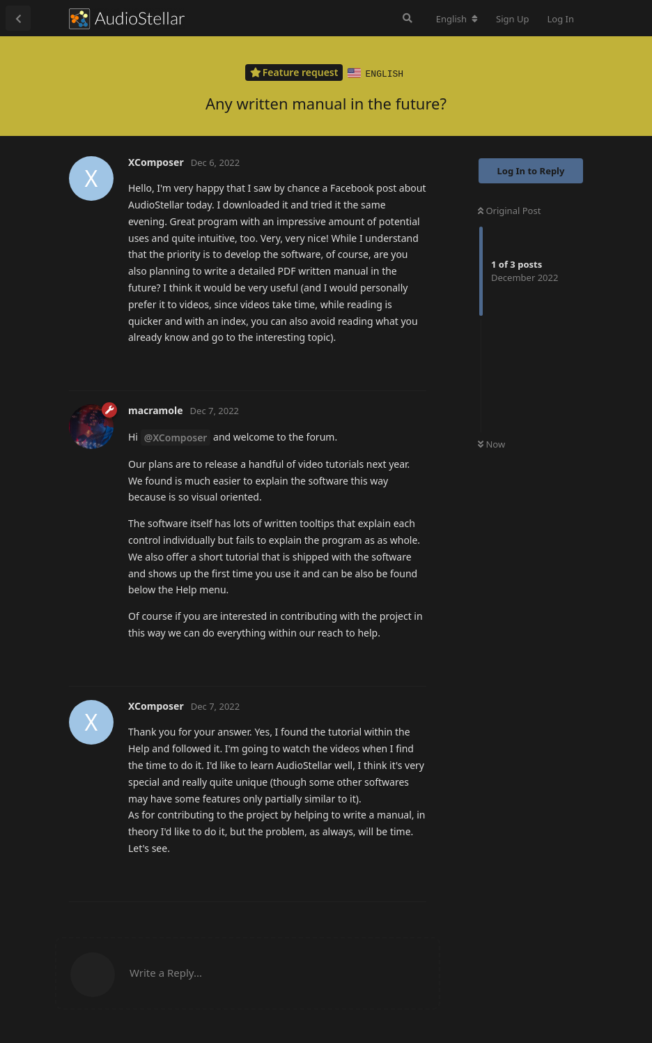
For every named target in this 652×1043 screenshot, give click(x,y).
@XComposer (176, 436)
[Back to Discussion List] (18, 18)
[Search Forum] (407, 18)
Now (491, 443)
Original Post (509, 210)
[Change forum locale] (457, 18)
